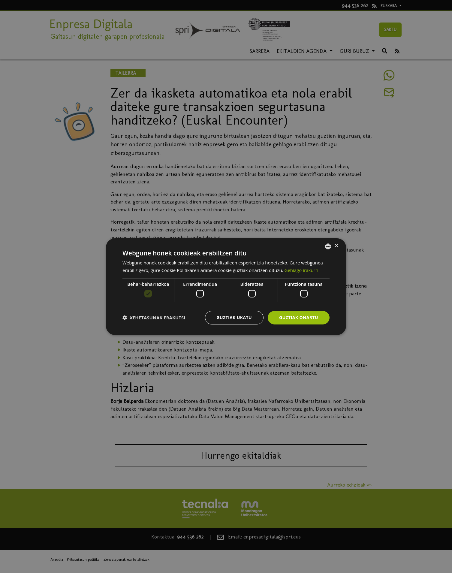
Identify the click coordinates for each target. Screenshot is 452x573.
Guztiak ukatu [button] (234, 317)
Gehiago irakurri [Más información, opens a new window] (301, 270)
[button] (153, 317)
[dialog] (226, 286)
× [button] (336, 246)
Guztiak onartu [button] (298, 317)
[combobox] (328, 246)
